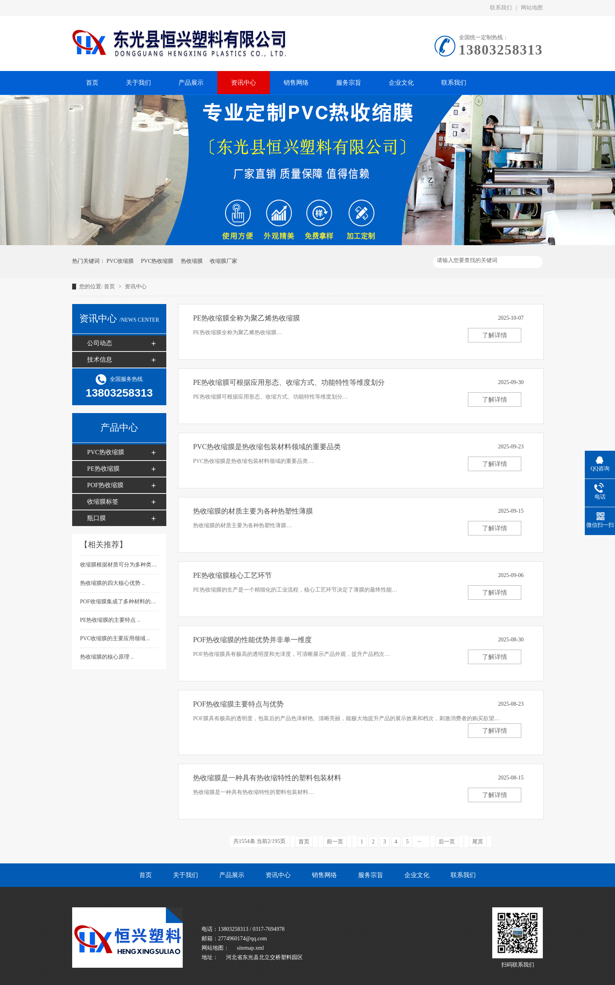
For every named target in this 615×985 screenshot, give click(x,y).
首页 (110, 286)
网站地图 (532, 8)
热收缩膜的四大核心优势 (111, 583)
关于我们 (185, 875)
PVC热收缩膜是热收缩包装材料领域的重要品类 (267, 447)
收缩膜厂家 (223, 261)
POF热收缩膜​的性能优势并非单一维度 (252, 640)
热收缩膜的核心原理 (105, 657)
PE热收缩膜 (103, 468)
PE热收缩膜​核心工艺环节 (232, 575)
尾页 (477, 842)
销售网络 (324, 875)
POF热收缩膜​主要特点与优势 (238, 704)
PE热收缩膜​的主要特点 (108, 620)
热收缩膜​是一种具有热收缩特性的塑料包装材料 (267, 778)
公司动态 (99, 343)
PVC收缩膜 (120, 261)
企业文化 (416, 875)
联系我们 (501, 8)
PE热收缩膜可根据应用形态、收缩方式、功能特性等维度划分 (289, 382)
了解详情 (494, 335)
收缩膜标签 (102, 501)
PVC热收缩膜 (157, 261)
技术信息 (99, 359)
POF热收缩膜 (105, 485)
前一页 (335, 842)
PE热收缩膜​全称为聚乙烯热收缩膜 (246, 318)
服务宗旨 (370, 875)
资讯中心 (136, 286)
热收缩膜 (192, 261)
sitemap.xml (250, 948)
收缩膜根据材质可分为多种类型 (119, 565)
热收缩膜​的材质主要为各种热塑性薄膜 (253, 511)
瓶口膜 (96, 518)
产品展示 (231, 875)
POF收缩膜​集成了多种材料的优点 (121, 601)
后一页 (447, 842)
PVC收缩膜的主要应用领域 (113, 638)
